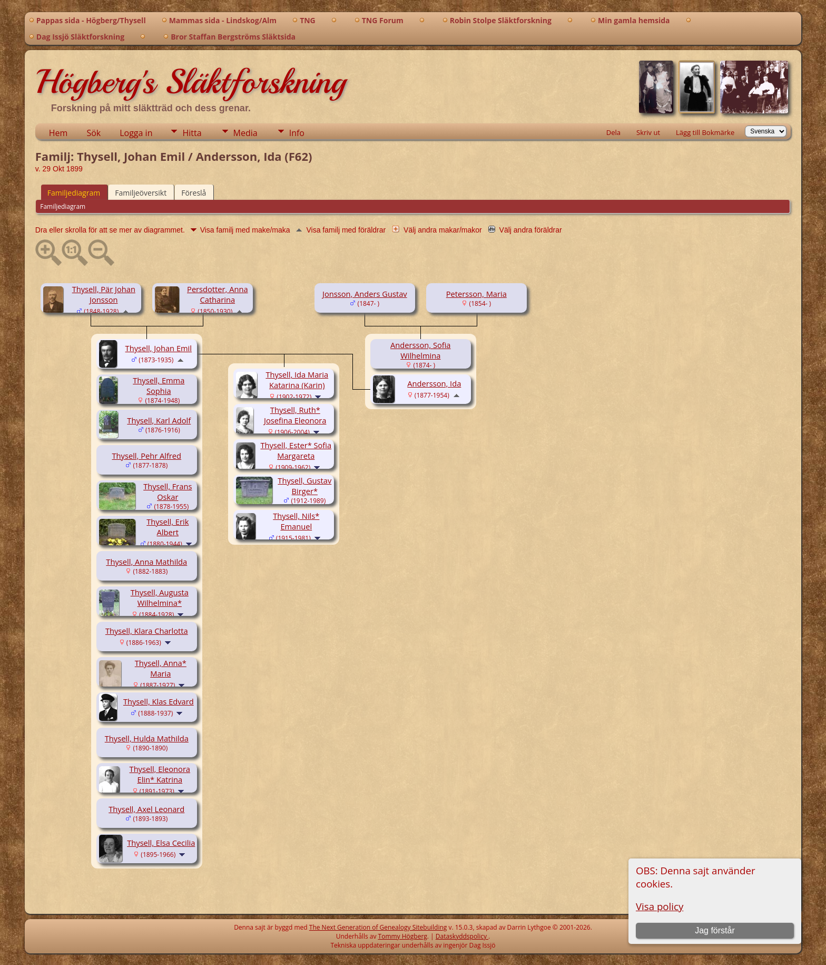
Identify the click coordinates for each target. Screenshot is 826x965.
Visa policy (659, 906)
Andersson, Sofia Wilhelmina (420, 350)
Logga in (136, 133)
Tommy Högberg (402, 936)
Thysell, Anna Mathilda (146, 561)
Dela (613, 132)
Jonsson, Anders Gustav (364, 293)
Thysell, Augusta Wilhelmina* (160, 597)
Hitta (191, 133)
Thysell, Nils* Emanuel (296, 521)
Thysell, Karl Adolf (159, 420)
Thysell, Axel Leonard (146, 809)
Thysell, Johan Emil (158, 348)
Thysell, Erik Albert (167, 526)
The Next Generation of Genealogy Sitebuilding (378, 927)
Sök (93, 133)
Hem (58, 133)
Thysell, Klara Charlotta (146, 630)
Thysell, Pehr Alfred (147, 455)
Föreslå (193, 193)
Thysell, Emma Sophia (158, 385)
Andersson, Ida (434, 383)
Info (296, 133)
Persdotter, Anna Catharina (217, 294)
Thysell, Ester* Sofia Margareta (295, 450)
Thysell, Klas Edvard (158, 701)
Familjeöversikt (140, 193)
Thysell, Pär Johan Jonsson (103, 294)
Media (245, 133)
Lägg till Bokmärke (705, 132)
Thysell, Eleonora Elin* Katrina (160, 774)
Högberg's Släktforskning (190, 82)
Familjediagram (73, 193)
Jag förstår (715, 930)
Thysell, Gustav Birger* (304, 485)
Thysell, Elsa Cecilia (161, 842)
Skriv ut (648, 132)
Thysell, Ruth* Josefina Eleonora (295, 415)
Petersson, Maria (476, 293)
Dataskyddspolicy (462, 936)
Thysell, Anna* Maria (160, 668)
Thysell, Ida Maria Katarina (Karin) (297, 379)
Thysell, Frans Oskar (167, 491)
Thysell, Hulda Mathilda (147, 738)
